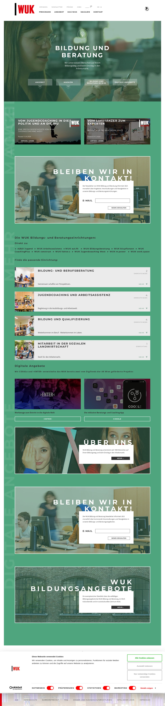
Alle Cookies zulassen (144, 671)
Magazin (85, 12)
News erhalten (119, 208)
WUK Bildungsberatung (96, 249)
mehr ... (120, 458)
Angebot (59, 12)
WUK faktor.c (62, 251)
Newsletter (56, 7)
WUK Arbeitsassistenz (49, 249)
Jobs (79, 7)
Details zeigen (147, 701)
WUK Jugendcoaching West (90, 251)
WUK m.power (118, 251)
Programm (45, 12)
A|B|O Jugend (25, 249)
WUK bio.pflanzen (123, 249)
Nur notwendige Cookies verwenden (144, 688)
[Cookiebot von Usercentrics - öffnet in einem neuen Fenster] (15, 701)
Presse (69, 7)
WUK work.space (140, 251)
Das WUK (72, 12)
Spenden (43, 7)
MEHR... (120, 607)
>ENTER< (48, 419)
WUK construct (42, 251)
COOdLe (117, 419)
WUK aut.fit (72, 249)
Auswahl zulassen (144, 679)
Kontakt (98, 12)
